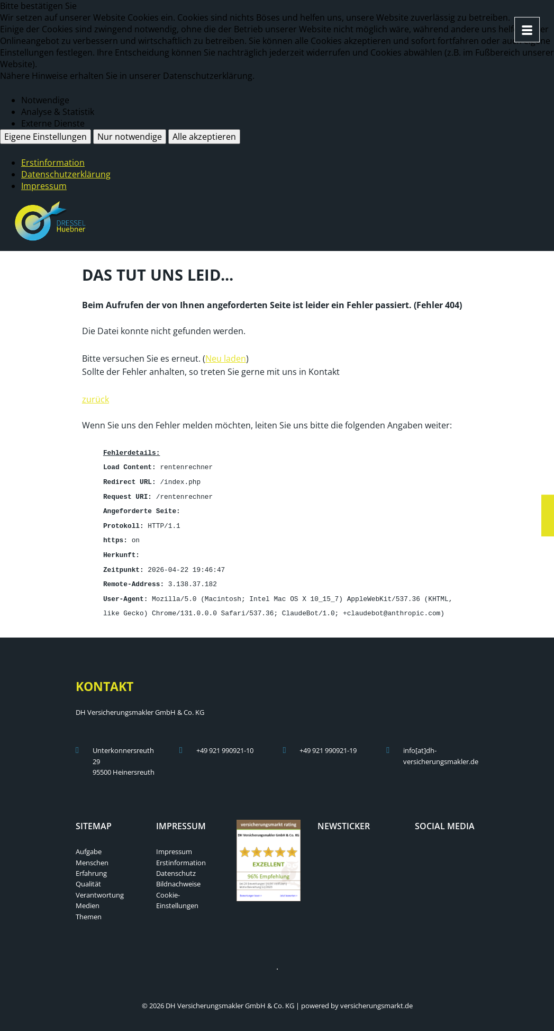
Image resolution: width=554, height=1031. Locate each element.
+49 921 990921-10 (224, 743)
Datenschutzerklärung (66, 174)
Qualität (88, 876)
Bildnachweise (178, 876)
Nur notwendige (129, 136)
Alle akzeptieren (204, 136)
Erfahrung (91, 866)
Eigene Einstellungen (45, 136)
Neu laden (225, 357)
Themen (89, 909)
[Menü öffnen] (527, 29)
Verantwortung (100, 887)
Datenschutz (176, 866)
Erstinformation (53, 162)
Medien (87, 898)
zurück (95, 398)
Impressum (44, 186)
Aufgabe (89, 844)
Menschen (92, 855)
